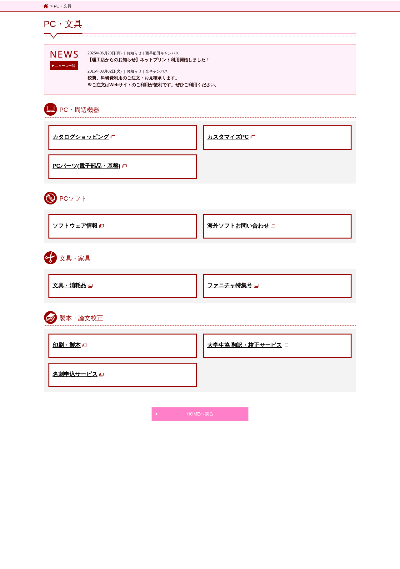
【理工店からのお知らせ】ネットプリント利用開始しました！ (149, 59)
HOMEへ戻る (200, 413)
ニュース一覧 (65, 66)
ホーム (46, 6)
